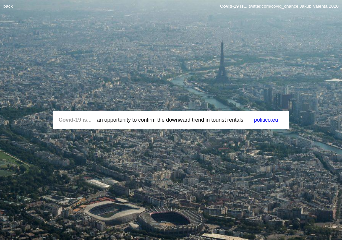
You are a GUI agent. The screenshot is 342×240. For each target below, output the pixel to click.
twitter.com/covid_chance (274, 6)
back (8, 6)
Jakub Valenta (313, 6)
